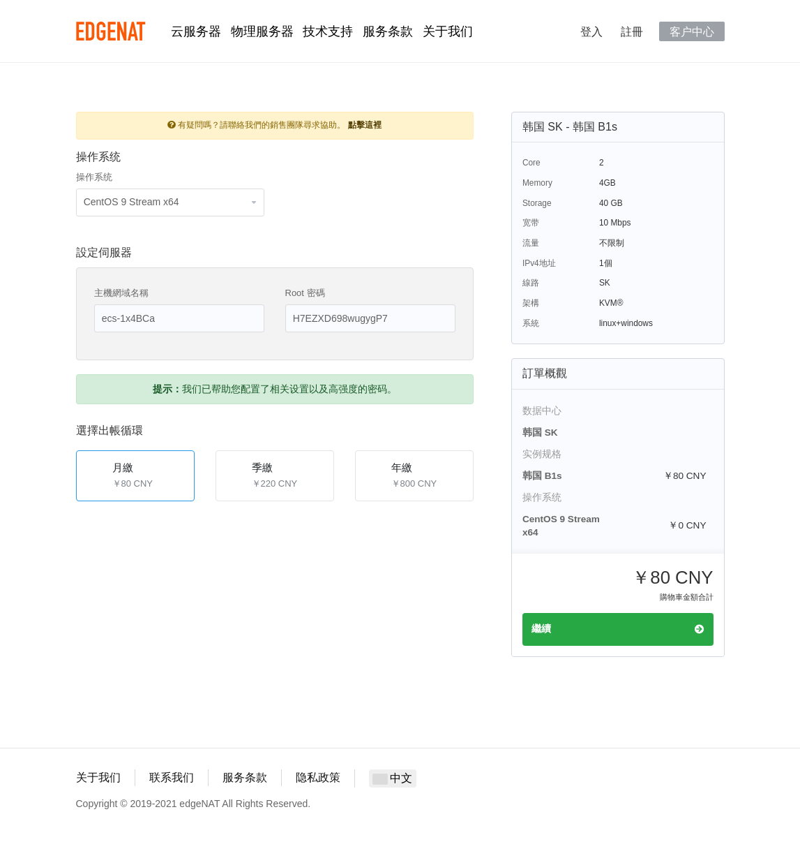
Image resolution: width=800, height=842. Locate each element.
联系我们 (171, 777)
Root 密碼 (305, 293)
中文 (392, 778)
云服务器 (196, 31)
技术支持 (328, 31)
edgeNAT (111, 31)
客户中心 (692, 31)
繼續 (617, 628)
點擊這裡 (365, 125)
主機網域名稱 (121, 293)
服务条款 (388, 31)
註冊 (632, 31)
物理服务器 (262, 31)
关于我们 (448, 31)
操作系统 (94, 177)
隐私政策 (318, 777)
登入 (591, 31)
